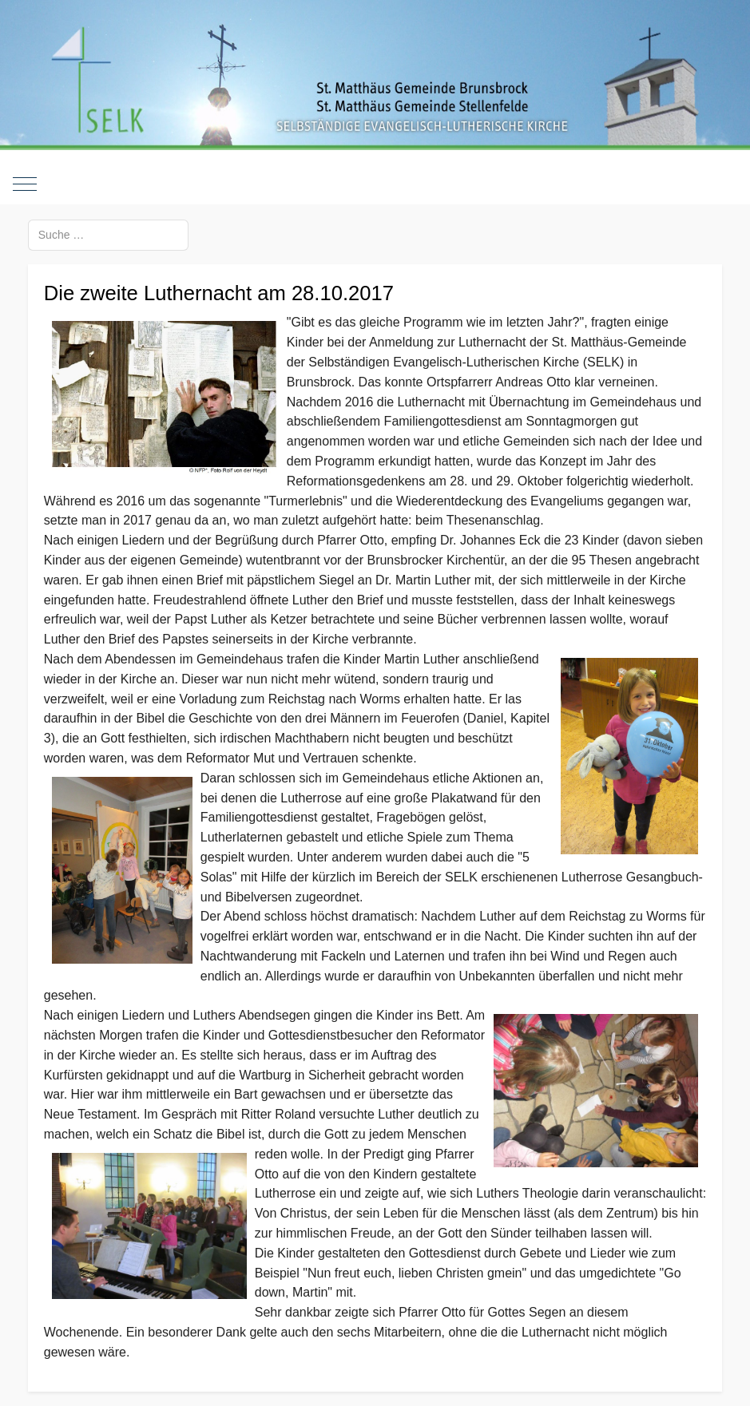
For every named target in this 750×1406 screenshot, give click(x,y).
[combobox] (108, 235)
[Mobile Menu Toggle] (25, 184)
